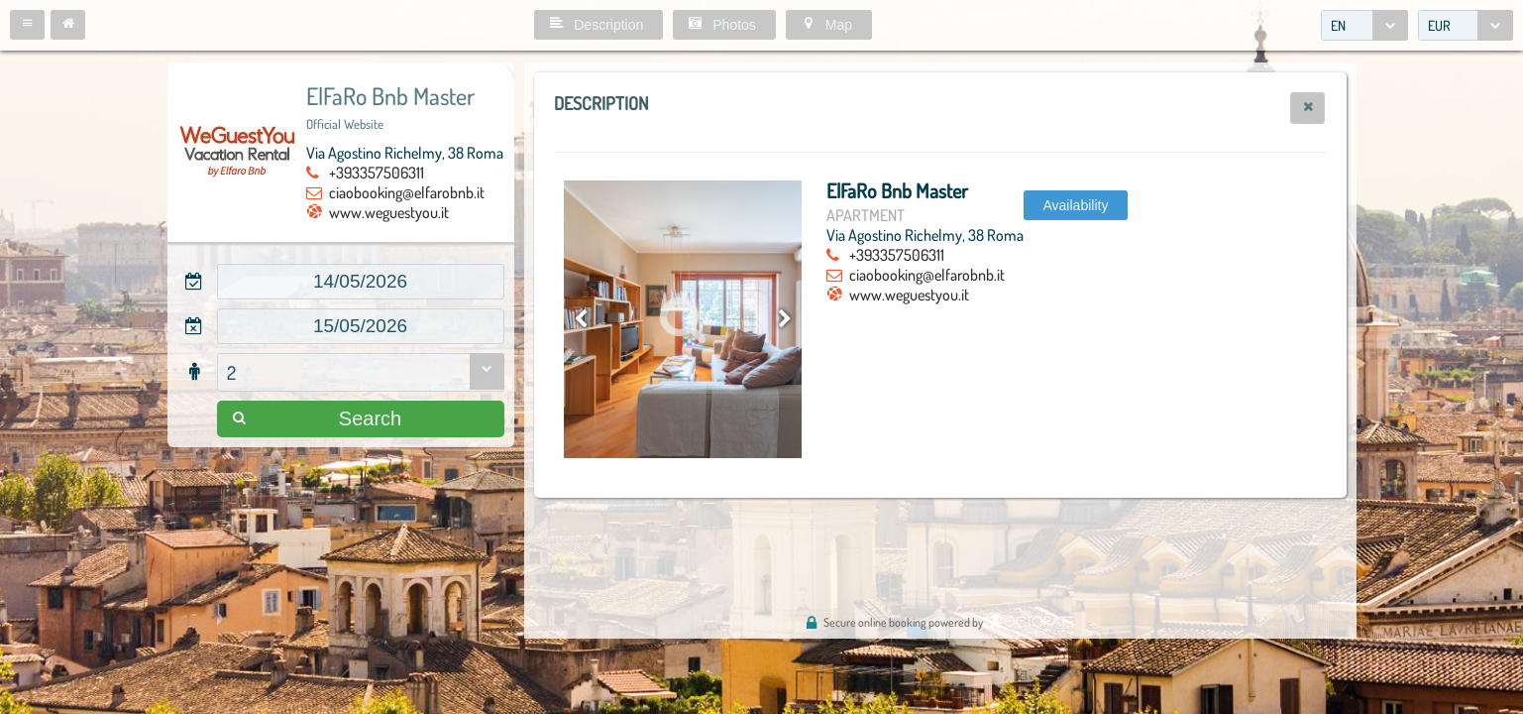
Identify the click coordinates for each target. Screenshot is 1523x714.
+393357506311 (376, 172)
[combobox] (1364, 25)
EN (1338, 25)
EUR (1439, 25)
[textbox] (360, 281)
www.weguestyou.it (389, 212)
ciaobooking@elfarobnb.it (407, 192)
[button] (27, 25)
